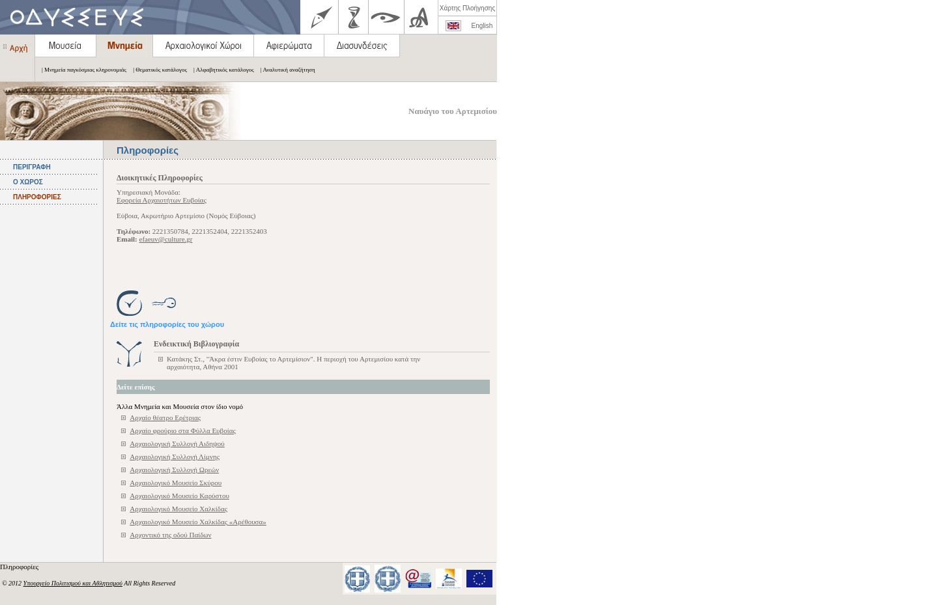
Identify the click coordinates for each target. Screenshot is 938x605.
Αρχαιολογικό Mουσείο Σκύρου (175, 482)
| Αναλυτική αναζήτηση (284, 69)
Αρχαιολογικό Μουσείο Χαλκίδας (178, 509)
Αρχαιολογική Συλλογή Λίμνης (175, 456)
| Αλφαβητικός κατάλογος (220, 69)
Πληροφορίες (20, 566)
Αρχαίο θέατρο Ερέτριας (165, 417)
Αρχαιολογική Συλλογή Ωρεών (174, 469)
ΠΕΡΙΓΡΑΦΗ (32, 167)
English (482, 25)
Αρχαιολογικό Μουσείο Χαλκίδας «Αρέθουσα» (198, 522)
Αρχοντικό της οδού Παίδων (170, 535)
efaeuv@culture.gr (166, 239)
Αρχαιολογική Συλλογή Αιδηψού (177, 443)
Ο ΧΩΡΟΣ (28, 182)
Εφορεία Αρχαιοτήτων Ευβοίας (161, 200)
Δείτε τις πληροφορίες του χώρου (167, 324)
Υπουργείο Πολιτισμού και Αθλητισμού (72, 583)
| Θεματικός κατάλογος (156, 69)
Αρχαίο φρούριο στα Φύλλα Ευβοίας (182, 430)
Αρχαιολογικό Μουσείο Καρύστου (179, 495)
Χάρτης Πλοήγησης (467, 8)
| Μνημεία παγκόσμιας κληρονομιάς (80, 69)
